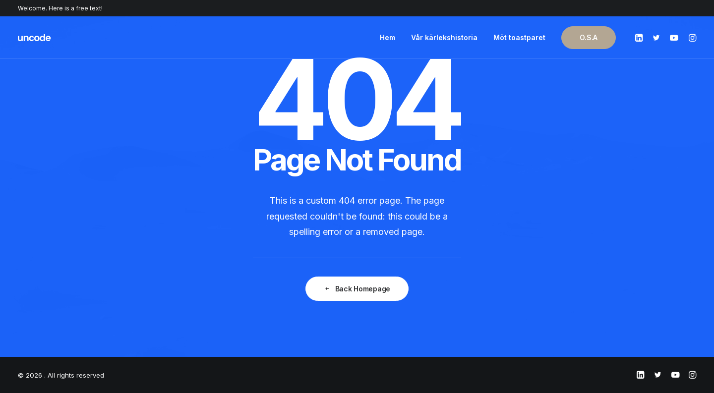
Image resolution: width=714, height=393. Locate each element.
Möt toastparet (519, 37)
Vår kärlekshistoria (444, 37)
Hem (387, 37)
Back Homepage (357, 288)
